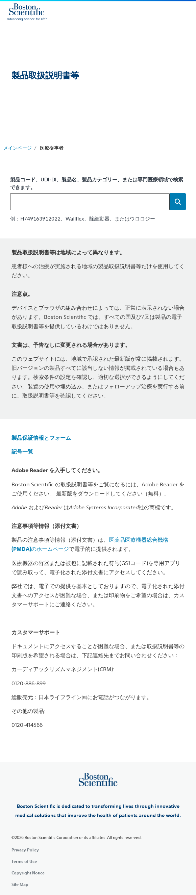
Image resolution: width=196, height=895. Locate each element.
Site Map (19, 884)
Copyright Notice (28, 872)
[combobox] (89, 202)
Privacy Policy (25, 849)
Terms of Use (24, 861)
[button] (178, 201)
